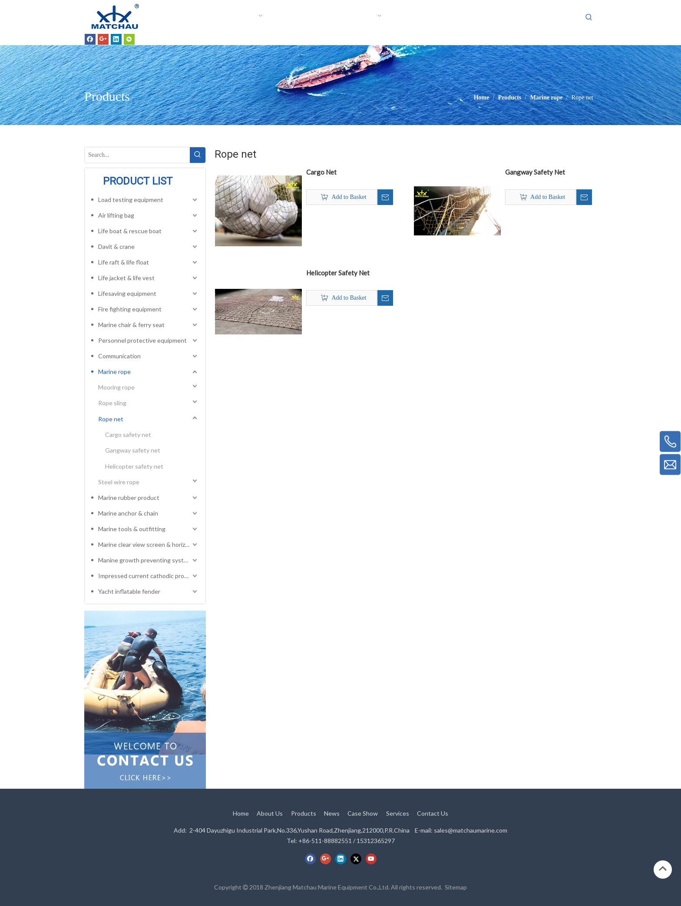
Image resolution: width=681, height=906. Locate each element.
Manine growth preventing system (145, 560)
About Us (270, 813)
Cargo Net (321, 172)
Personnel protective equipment (142, 340)
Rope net (110, 419)
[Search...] (137, 155)
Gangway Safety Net (535, 172)
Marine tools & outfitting (131, 528)
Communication (119, 356)
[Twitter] (355, 858)
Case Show (362, 813)
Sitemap (456, 887)
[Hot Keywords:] (589, 17)
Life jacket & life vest (126, 277)
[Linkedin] (116, 39)
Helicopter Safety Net (338, 273)
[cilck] (145, 682)
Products (303, 813)
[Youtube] (371, 858)
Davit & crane (116, 246)
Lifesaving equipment (127, 293)
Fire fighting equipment (130, 309)
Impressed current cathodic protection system (148, 575)
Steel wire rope (118, 482)
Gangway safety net (132, 450)
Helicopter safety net (134, 466)
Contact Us (432, 813)
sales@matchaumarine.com (470, 830)
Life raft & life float (123, 262)
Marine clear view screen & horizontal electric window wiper (148, 544)
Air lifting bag (116, 215)
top (663, 869)
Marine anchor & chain (128, 513)
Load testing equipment (130, 199)
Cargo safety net (128, 434)
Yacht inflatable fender (129, 591)
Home (241, 813)
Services (397, 813)
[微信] (129, 39)
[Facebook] (90, 39)
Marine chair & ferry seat (131, 324)
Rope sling (112, 403)
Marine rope (114, 371)
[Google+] (103, 39)
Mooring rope (116, 387)
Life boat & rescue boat (130, 231)
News (332, 813)
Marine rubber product (128, 497)
